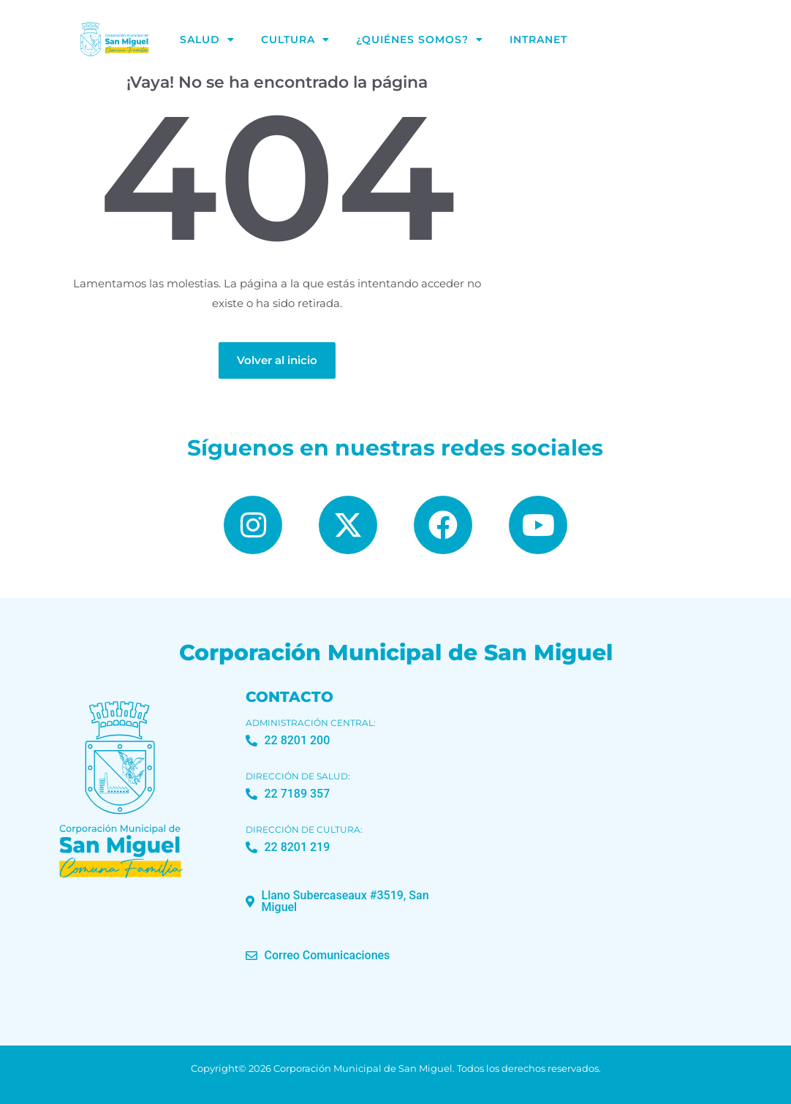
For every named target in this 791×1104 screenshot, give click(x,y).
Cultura (295, 39)
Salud (207, 39)
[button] (353, 901)
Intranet (538, 39)
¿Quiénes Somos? (419, 39)
